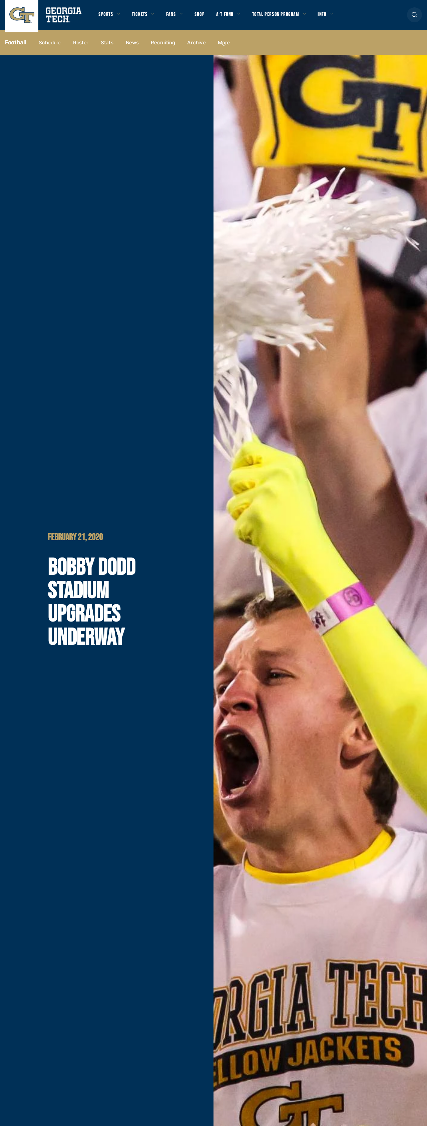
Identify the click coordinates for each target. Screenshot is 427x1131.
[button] (414, 17)
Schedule (50, 47)
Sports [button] (106, 17)
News (132, 47)
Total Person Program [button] (290, 17)
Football (15, 47)
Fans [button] (176, 17)
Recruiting (163, 47)
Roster (80, 47)
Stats (107, 47)
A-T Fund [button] (235, 17)
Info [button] (342, 17)
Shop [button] (206, 17)
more (224, 47)
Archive (196, 47)
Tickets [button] (143, 17)
